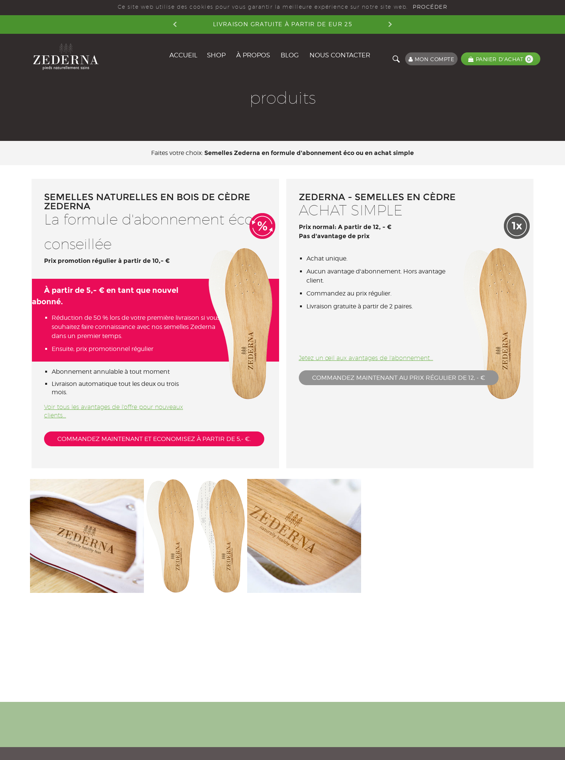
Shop (216, 55)
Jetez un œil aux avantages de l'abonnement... (366, 358)
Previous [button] (175, 24)
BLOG (290, 55)
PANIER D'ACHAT (500, 59)
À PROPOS (253, 55)
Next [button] (390, 24)
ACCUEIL (183, 55)
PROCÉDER (430, 7)
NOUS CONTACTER (339, 55)
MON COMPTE (432, 59)
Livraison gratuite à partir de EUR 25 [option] (282, 24)
